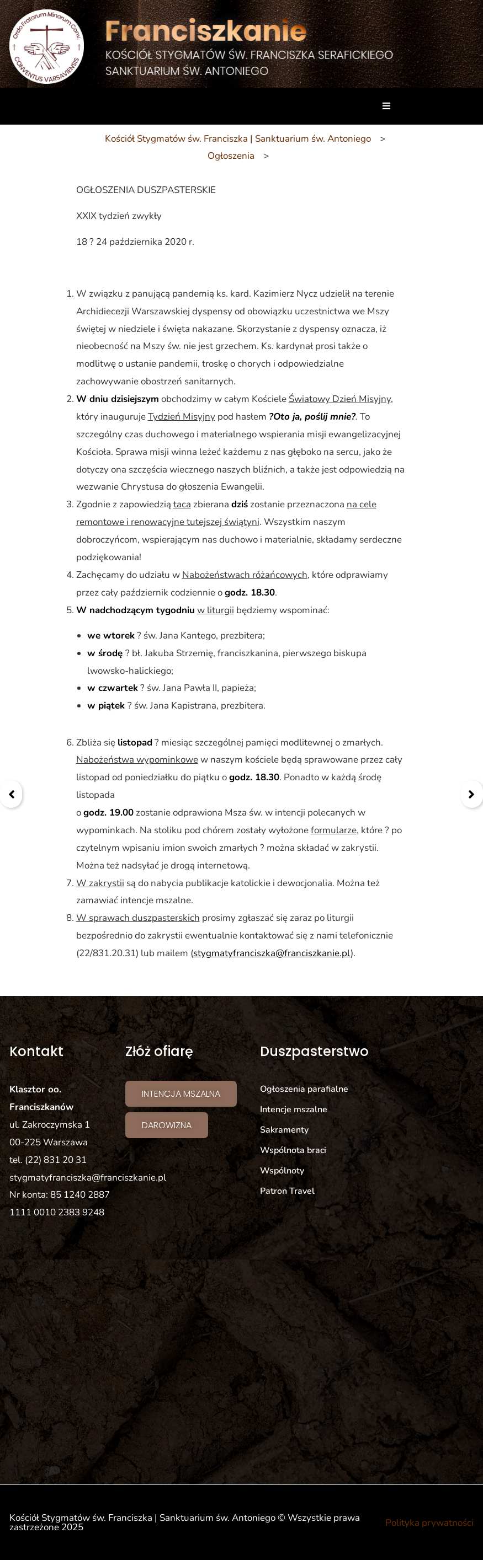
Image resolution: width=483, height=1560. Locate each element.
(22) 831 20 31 (56, 1160)
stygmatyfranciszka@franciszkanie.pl (272, 953)
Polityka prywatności (429, 1522)
